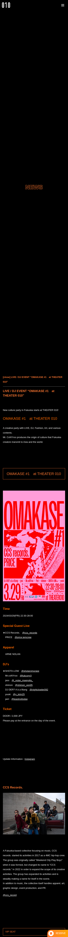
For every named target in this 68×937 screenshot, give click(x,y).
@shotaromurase (30, 671)
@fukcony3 (25, 675)
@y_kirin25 (19, 694)
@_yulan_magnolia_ (22, 680)
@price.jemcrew (23, 637)
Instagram (30, 759)
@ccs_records (29, 632)
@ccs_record (10, 895)
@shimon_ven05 (24, 685)
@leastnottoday (19, 699)
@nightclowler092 (39, 689)
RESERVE (61, 933)
